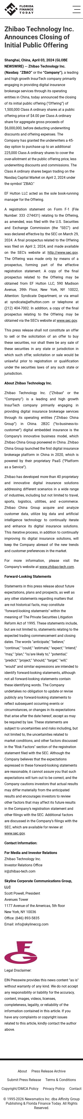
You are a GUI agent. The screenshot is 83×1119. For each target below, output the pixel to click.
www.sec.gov (14, 833)
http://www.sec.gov (63, 252)
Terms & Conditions (60, 1080)
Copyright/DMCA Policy (20, 1089)
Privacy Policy (54, 1089)
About (22, 1071)
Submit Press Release (24, 1080)
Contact (75, 1089)
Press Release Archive (48, 1071)
